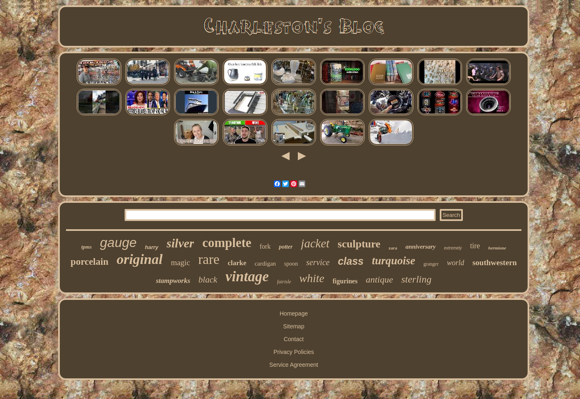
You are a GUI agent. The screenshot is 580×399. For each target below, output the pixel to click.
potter (285, 247)
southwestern (494, 262)
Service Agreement (293, 364)
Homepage (294, 313)
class (351, 261)
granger (431, 264)
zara (393, 247)
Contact (294, 339)
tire (475, 246)
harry (151, 247)
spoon (291, 264)
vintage (247, 276)
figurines (344, 281)
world (455, 263)
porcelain (89, 261)
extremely (453, 248)
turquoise (393, 260)
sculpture (359, 244)
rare (208, 259)
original (140, 259)
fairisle (284, 282)
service (318, 262)
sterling (416, 279)
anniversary (421, 246)
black (207, 280)
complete (226, 242)
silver (180, 243)
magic (180, 262)
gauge (118, 242)
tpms (86, 247)
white (312, 278)
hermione (497, 247)
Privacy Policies (293, 352)
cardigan (265, 263)
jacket (315, 243)
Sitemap (293, 326)
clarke (237, 263)
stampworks (173, 281)
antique (379, 279)
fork (265, 246)
